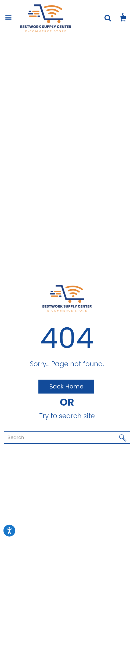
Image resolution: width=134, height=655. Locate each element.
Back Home (66, 386)
